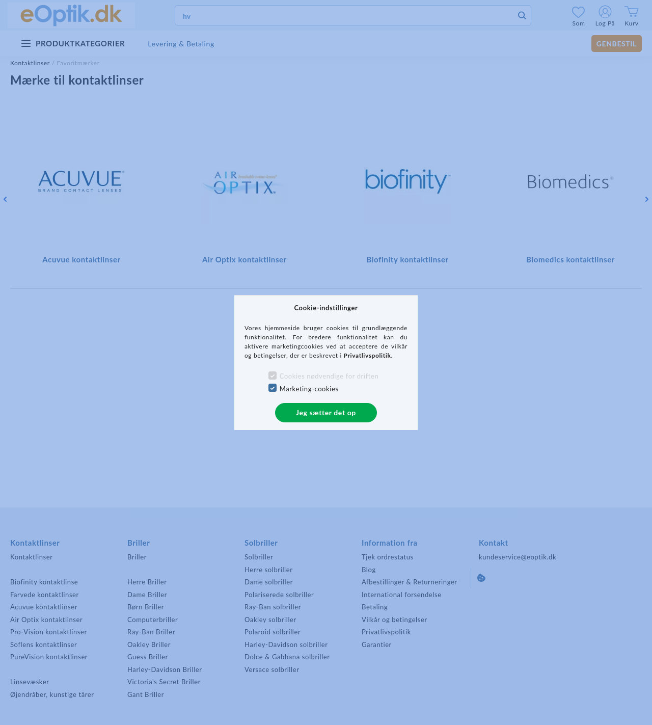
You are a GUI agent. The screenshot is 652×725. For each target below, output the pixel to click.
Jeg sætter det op (326, 412)
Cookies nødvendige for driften (329, 376)
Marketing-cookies (309, 389)
